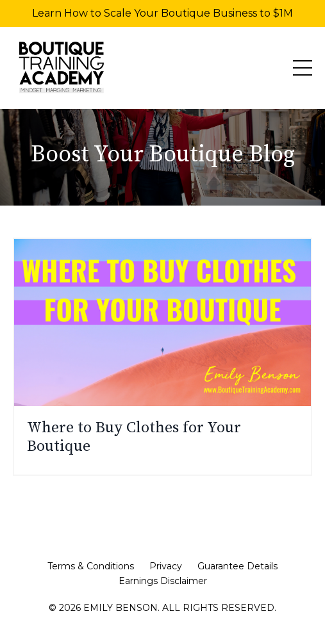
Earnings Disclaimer (163, 581)
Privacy (165, 566)
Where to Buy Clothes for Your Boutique (134, 437)
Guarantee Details (237, 566)
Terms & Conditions (90, 566)
